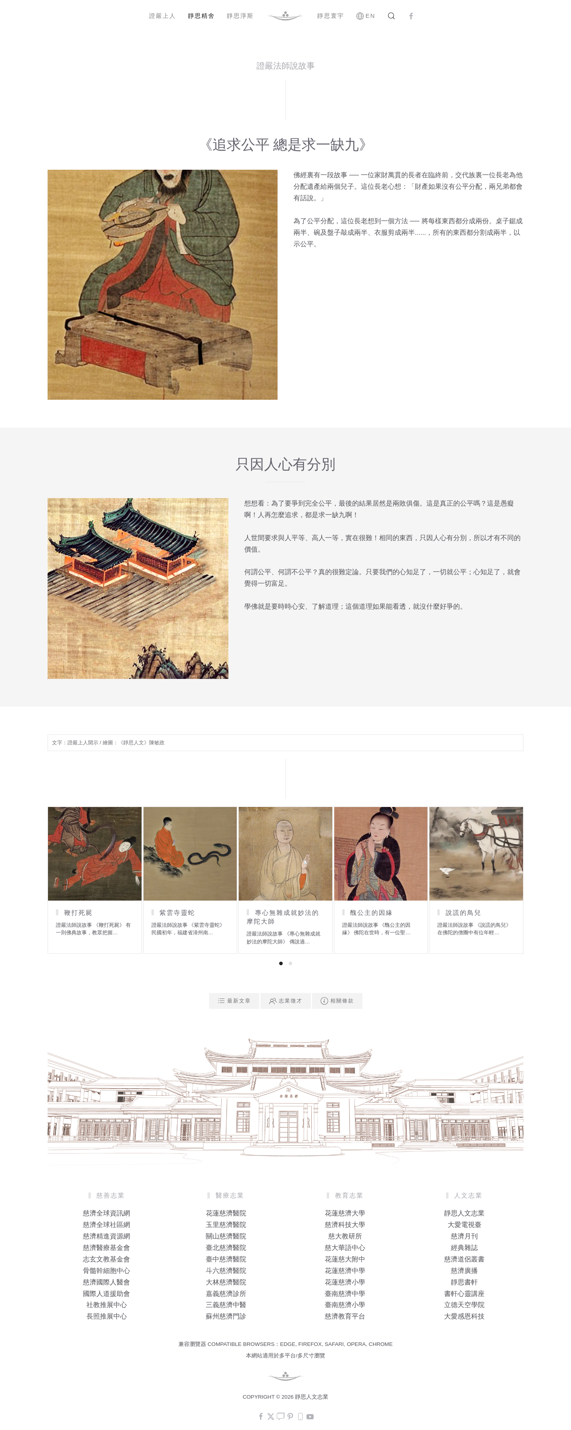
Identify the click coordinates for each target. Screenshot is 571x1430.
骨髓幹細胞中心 (106, 1271)
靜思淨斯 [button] (240, 15)
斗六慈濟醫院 (226, 1271)
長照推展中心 (106, 1316)
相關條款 (337, 1001)
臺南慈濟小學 (345, 1305)
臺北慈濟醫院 (226, 1248)
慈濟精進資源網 (106, 1236)
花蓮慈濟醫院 (226, 1213)
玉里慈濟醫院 (226, 1225)
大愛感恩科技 (464, 1316)
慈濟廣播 (464, 1271)
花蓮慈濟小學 (345, 1282)
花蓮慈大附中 (345, 1259)
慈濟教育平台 (345, 1316)
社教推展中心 (106, 1305)
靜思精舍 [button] (201, 15)
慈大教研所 (345, 1236)
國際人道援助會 (106, 1294)
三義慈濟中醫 (226, 1305)
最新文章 (234, 1001)
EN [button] (366, 16)
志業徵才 (286, 1001)
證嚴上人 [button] (162, 15)
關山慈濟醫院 (226, 1236)
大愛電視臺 (464, 1225)
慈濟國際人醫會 (106, 1282)
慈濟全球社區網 (106, 1225)
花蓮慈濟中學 (345, 1271)
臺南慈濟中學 (345, 1294)
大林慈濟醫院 (226, 1282)
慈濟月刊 (464, 1236)
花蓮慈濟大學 (345, 1213)
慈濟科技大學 (345, 1225)
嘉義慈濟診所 (226, 1294)
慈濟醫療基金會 (106, 1248)
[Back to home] (285, 16)
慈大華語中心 (345, 1248)
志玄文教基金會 (106, 1259)
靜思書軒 (464, 1282)
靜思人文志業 (464, 1213)
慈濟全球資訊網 (106, 1213)
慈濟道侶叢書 (464, 1259)
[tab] (281, 963)
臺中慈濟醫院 (226, 1259)
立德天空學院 (464, 1305)
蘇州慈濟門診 (226, 1316)
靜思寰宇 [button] (330, 15)
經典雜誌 (464, 1248)
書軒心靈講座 (464, 1294)
